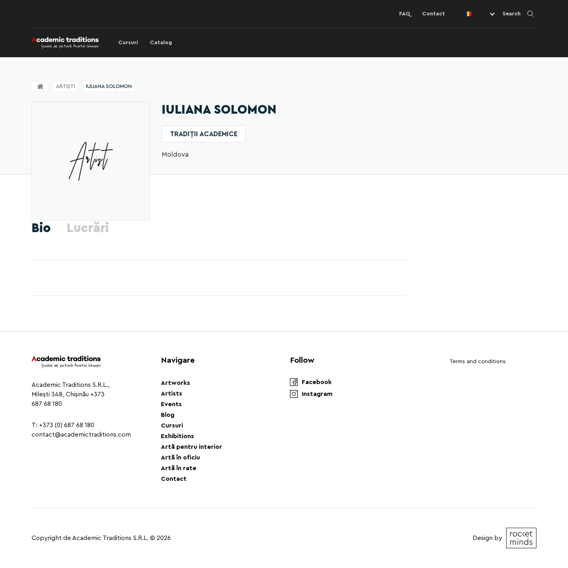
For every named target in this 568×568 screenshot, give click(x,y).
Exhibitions (177, 436)
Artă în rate (178, 468)
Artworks (175, 383)
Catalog (161, 42)
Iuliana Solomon (109, 86)
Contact (433, 14)
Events (171, 404)
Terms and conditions (478, 361)
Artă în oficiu (180, 457)
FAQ (404, 14)
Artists (171, 393)
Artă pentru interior (191, 447)
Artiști (65, 86)
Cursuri (128, 42)
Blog (167, 415)
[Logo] (65, 42)
